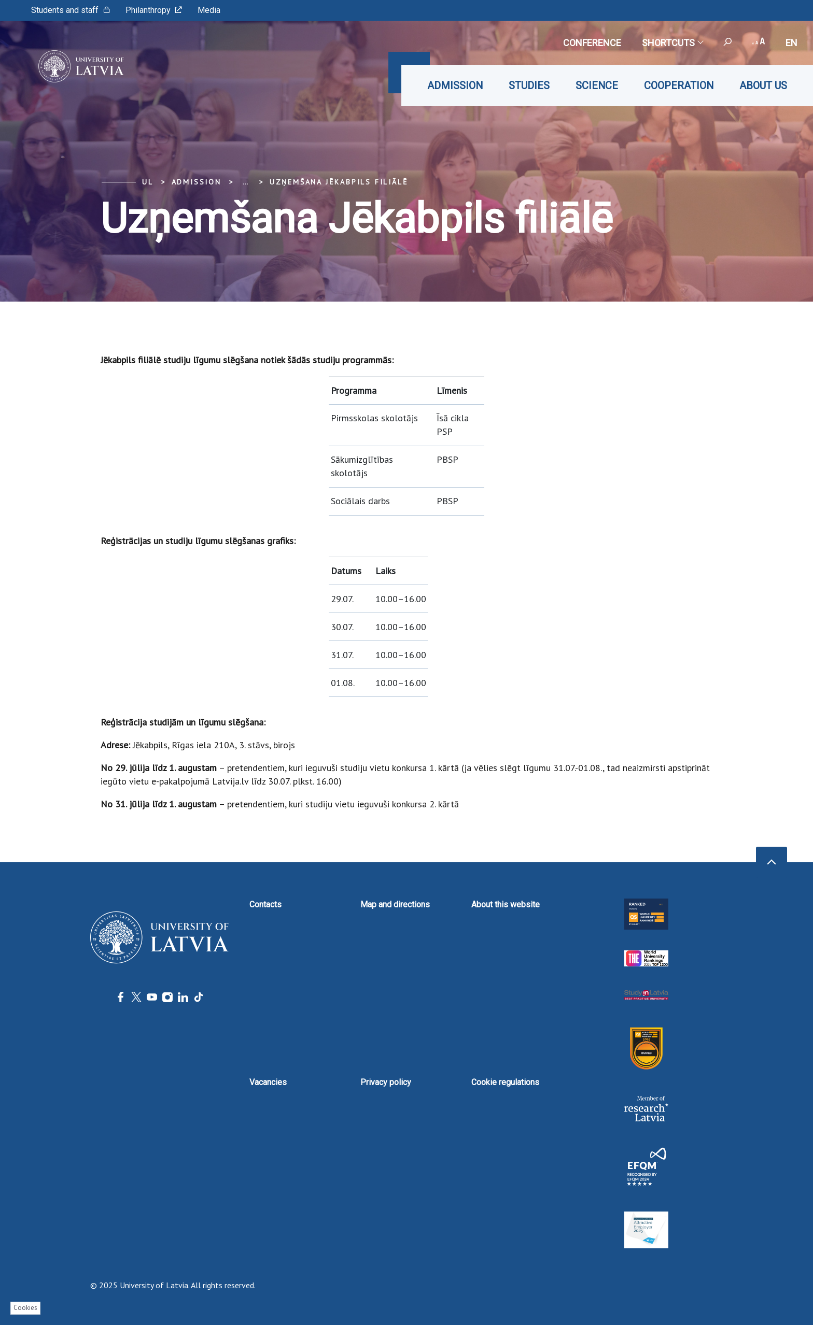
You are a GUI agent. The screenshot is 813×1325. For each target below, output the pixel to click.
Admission (455, 85)
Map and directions (395, 904)
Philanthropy (153, 10)
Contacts (265, 904)
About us (763, 85)
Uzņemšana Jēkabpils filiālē (339, 182)
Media (209, 10)
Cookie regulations (505, 1082)
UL (147, 182)
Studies (529, 85)
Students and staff (70, 10)
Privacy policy (385, 1082)
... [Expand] (245, 182)
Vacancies (268, 1082)
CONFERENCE (592, 42)
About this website (505, 904)
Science (597, 85)
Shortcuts (672, 42)
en (791, 42)
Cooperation (678, 85)
